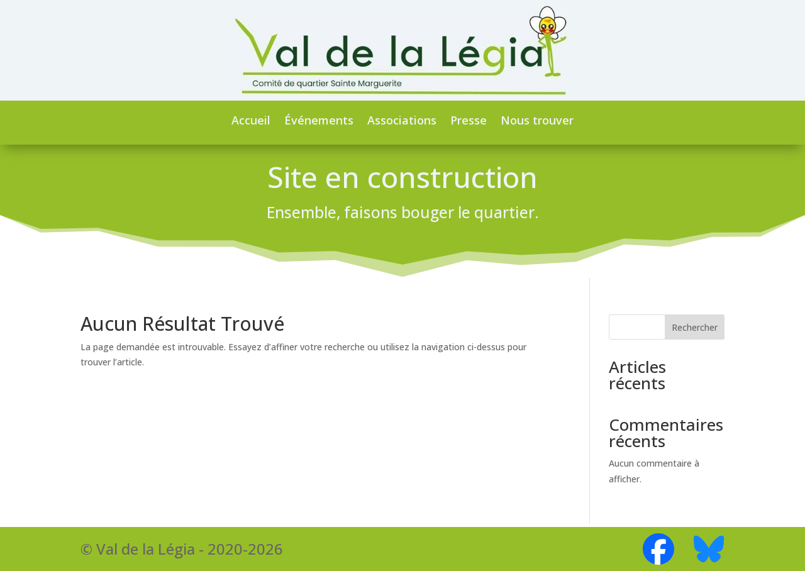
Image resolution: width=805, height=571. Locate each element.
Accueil (250, 120)
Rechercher (695, 331)
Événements (318, 120)
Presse (468, 120)
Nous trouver (537, 120)
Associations (401, 120)
